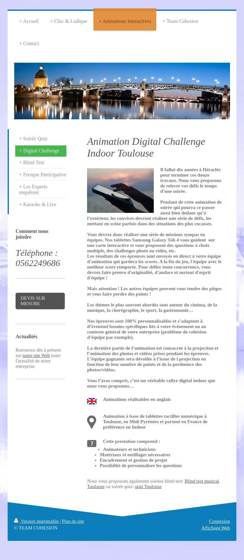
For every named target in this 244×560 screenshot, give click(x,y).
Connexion (219, 521)
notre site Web (36, 355)
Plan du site (73, 521)
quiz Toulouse (148, 486)
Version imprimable (37, 521)
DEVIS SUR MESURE (33, 301)
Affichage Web (215, 527)
